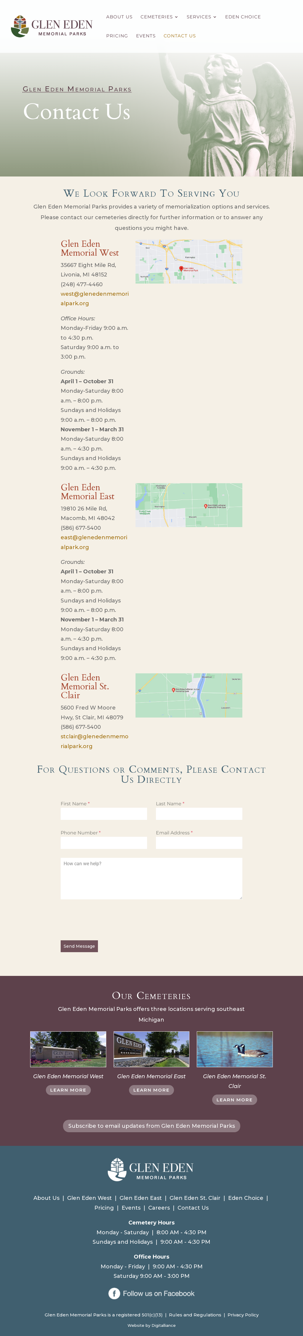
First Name (75, 804)
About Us (119, 17)
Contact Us (180, 36)
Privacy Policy (243, 1315)
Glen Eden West (89, 1198)
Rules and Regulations (195, 1315)
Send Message (79, 946)
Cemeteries (157, 17)
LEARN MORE (68, 1090)
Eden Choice (243, 17)
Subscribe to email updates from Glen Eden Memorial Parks (151, 1126)
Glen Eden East (141, 1198)
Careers (159, 1208)
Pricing (117, 36)
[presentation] (106, 919)
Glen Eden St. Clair (195, 1198)
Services (199, 17)
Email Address (174, 833)
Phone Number (81, 833)
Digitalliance (164, 1325)
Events (146, 36)
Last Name (170, 804)
